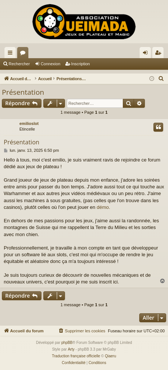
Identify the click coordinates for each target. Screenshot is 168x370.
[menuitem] (161, 79)
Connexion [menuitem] (147, 54)
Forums (24, 54)
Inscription (80, 64)
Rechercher (19, 64)
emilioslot (28, 123)
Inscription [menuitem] (160, 54)
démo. (103, 207)
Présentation (23, 92)
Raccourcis (11, 54)
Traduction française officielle (76, 356)
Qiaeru (110, 356)
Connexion (50, 64)
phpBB (66, 343)
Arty (71, 349)
